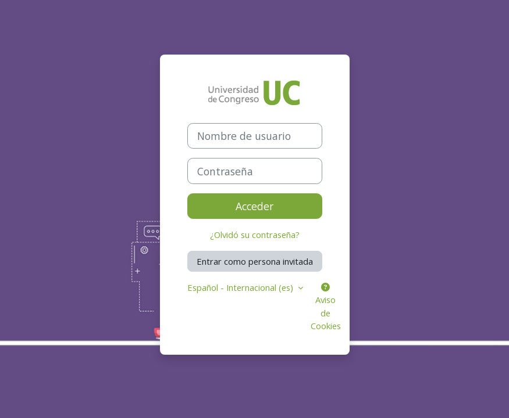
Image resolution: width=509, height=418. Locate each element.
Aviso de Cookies (326, 307)
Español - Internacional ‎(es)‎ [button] (241, 287)
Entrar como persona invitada (255, 261)
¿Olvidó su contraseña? (255, 234)
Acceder (254, 206)
